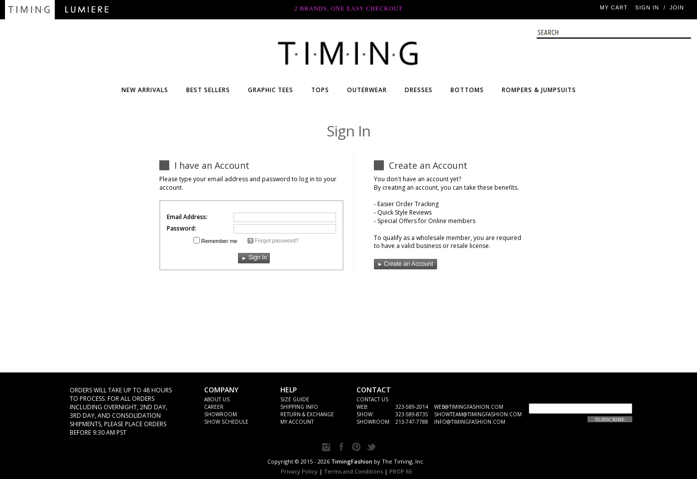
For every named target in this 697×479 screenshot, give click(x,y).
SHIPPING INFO (299, 406)
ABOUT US (217, 399)
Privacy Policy (299, 471)
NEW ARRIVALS (144, 90)
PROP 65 (400, 471)
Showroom (220, 414)
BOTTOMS (467, 90)
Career (214, 406)
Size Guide (294, 399)
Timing (30, 9)
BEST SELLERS (208, 90)
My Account (297, 421)
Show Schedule (226, 421)
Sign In (647, 7)
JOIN (677, 7)
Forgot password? (277, 240)
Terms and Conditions (353, 471)
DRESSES (419, 90)
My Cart (614, 7)
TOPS (320, 90)
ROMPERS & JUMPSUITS (539, 90)
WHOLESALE (348, 51)
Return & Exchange (307, 414)
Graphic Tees (270, 90)
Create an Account (403, 264)
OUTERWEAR (367, 90)
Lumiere (87, 9)
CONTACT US (372, 399)
